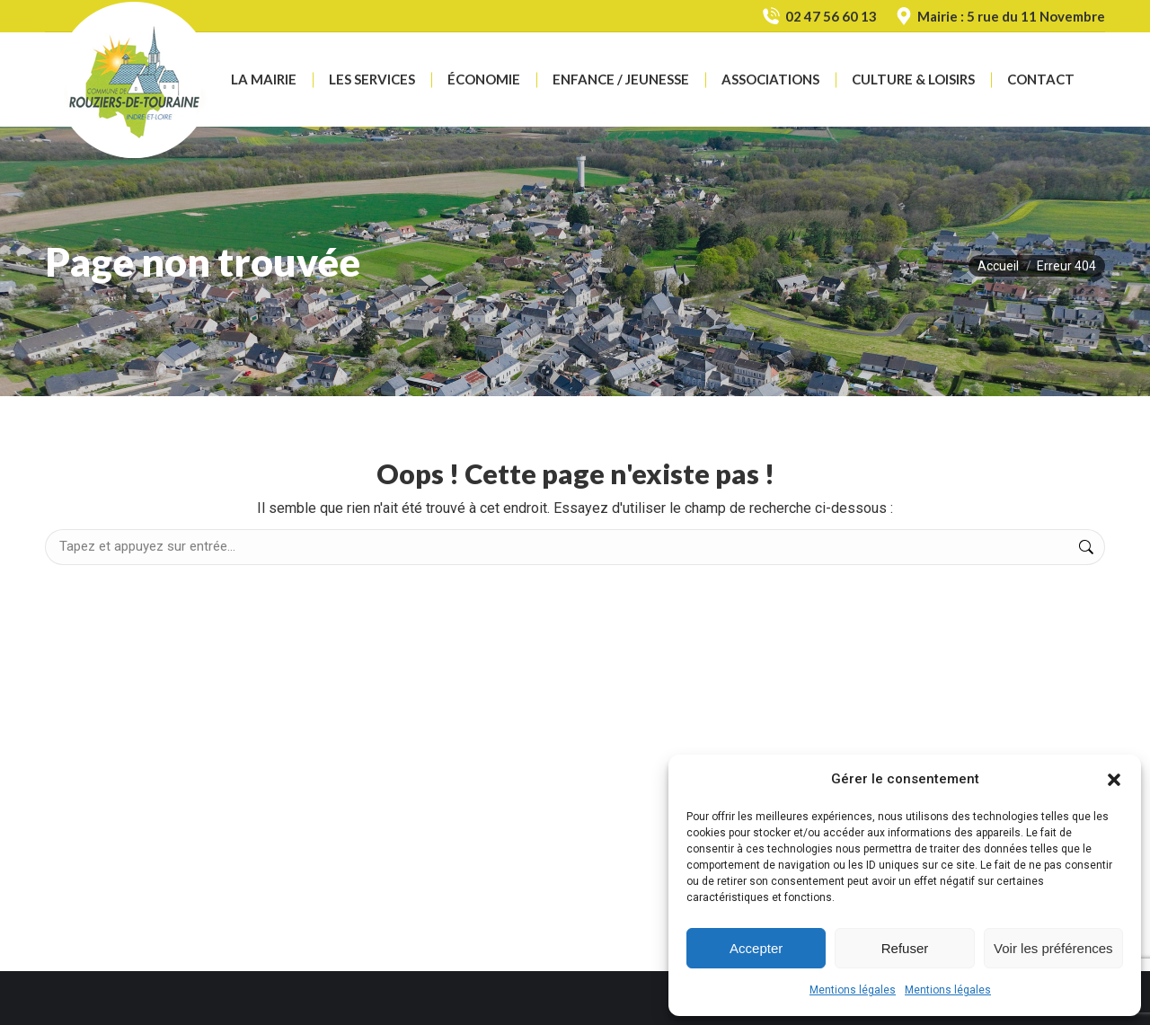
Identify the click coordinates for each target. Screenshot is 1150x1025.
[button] (1114, 780)
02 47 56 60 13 (819, 16)
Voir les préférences (1053, 948)
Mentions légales (852, 990)
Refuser (905, 948)
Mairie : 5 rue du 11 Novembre (1000, 16)
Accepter (756, 948)
